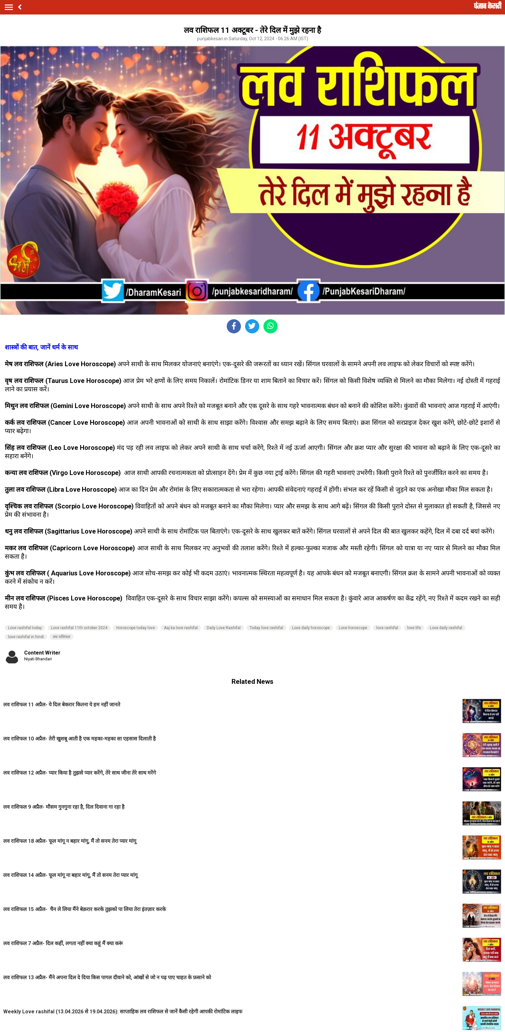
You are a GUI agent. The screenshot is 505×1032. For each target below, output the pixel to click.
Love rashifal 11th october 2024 (79, 628)
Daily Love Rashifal (224, 628)
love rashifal (387, 628)
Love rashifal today (25, 628)
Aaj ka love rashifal (181, 628)
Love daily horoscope (311, 628)
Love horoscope (353, 628)
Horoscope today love (135, 628)
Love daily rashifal (446, 628)
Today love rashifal (266, 628)
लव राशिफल (61, 637)
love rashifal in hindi (26, 637)
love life (414, 628)
